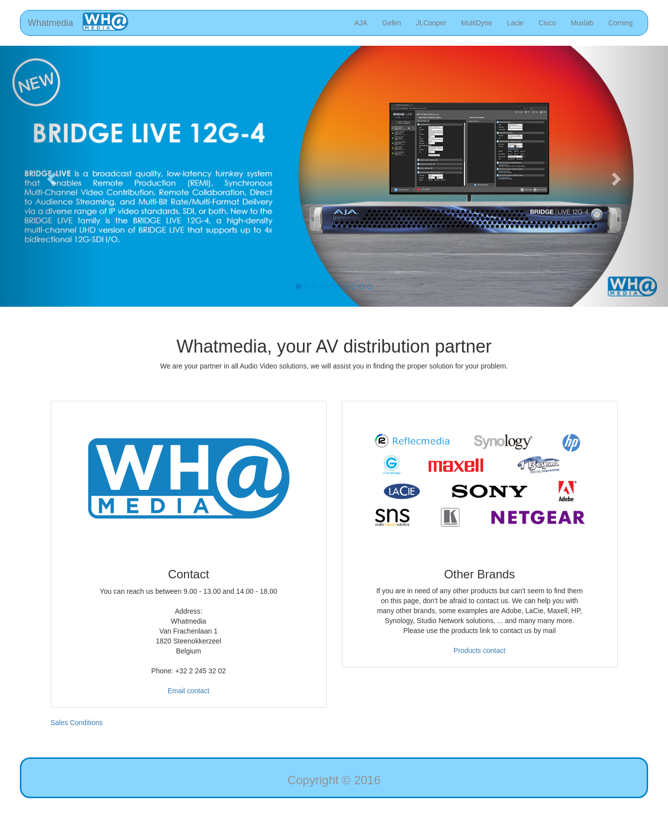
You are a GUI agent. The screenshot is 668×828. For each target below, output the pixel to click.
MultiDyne (476, 23)
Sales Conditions (77, 723)
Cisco (547, 23)
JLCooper (431, 23)
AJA (361, 23)
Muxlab (582, 23)
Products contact (479, 650)
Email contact (188, 691)
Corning (620, 23)
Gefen (391, 23)
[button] (50, 176)
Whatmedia (50, 23)
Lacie (515, 23)
